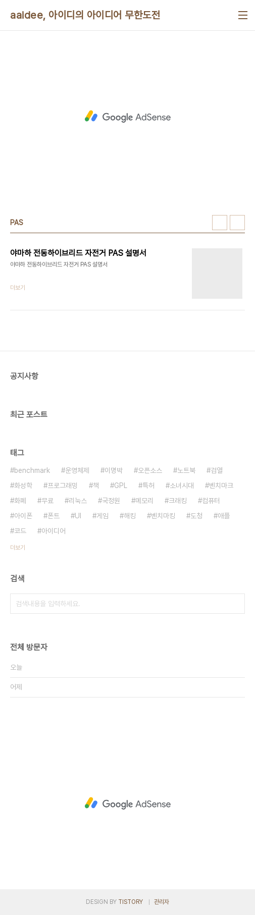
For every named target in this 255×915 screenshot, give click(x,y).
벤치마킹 (163, 516)
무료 (47, 501)
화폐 (20, 501)
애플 (224, 516)
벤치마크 (221, 485)
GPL (120, 485)
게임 (102, 516)
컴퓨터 (211, 501)
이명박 (114, 470)
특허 (148, 485)
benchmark (32, 470)
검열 (217, 470)
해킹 (130, 516)
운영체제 (77, 470)
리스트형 (237, 222)
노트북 (186, 470)
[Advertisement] (127, 116)
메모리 (144, 501)
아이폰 (23, 516)
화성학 (23, 485)
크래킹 (178, 501)
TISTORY (130, 901)
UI (78, 516)
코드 (20, 531)
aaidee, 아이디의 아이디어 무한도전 (85, 15)
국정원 (111, 501)
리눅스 (78, 501)
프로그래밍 (62, 485)
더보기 (17, 547)
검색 (234, 603)
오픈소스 (150, 470)
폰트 (53, 516)
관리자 (161, 901)
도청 (196, 516)
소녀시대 (182, 485)
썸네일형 (219, 222)
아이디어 (53, 531)
